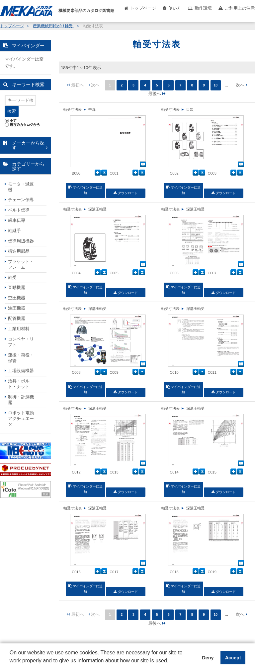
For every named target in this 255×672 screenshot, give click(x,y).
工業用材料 (19, 328)
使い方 (174, 8)
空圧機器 (16, 297)
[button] (11, 666)
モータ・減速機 (21, 187)
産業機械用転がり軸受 (53, 26)
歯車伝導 (16, 220)
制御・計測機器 (21, 399)
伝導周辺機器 (21, 240)
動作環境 (203, 8)
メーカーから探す (28, 145)
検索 (11, 111)
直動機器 (16, 287)
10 (215, 85)
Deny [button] (207, 657)
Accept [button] (233, 657)
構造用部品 (19, 251)
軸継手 (14, 230)
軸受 (12, 277)
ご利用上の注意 (240, 8)
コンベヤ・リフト (21, 341)
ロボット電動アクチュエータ (21, 418)
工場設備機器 (21, 370)
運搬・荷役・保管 (21, 357)
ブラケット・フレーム (21, 264)
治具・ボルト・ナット (19, 383)
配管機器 (16, 318)
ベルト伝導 (19, 209)
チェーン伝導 (21, 199)
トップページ (143, 8)
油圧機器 (16, 308)
